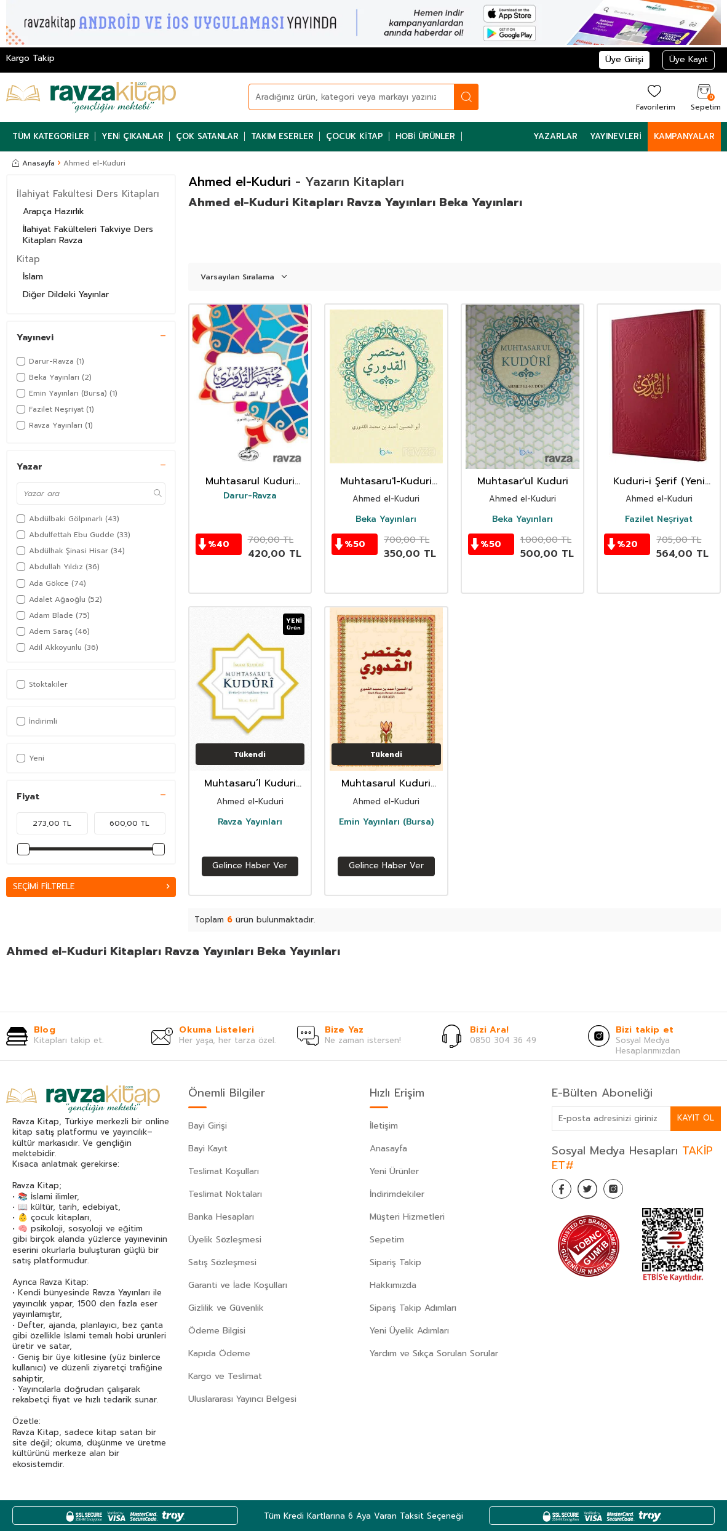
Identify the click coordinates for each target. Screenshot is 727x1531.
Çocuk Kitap (354, 136)
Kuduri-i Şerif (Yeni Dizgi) (659, 481)
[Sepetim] (704, 97)
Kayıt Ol (695, 1118)
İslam (33, 276)
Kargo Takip (30, 58)
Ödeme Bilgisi (216, 1330)
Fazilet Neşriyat (659, 519)
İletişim (384, 1125)
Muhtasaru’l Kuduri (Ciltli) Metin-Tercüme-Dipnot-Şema (250, 783)
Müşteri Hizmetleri (407, 1216)
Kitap (28, 259)
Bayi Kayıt (208, 1148)
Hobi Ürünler (425, 136)
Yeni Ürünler (394, 1171)
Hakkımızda (393, 1285)
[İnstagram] (625, 1191)
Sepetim (387, 1239)
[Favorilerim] (654, 97)
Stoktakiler (42, 684)
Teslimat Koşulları (223, 1171)
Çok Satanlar (207, 136)
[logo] (91, 97)
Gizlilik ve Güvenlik (226, 1307)
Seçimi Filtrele (91, 887)
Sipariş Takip (395, 1262)
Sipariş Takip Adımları (413, 1307)
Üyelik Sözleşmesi (224, 1239)
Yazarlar (555, 136)
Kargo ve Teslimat (225, 1376)
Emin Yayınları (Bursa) (386, 822)
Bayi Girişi (207, 1125)
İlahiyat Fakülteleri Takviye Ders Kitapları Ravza (88, 235)
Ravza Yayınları (250, 822)
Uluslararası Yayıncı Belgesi (242, 1399)
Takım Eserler (282, 136)
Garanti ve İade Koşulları (237, 1285)
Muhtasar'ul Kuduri (522, 481)
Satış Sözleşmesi (222, 1262)
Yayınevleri (616, 136)
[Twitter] (594, 1191)
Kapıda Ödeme (219, 1353)
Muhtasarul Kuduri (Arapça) (250, 481)
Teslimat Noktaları (225, 1194)
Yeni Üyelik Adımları (409, 1330)
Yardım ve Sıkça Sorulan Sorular (434, 1353)
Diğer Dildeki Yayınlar (66, 294)
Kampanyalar (684, 136)
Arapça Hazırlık (53, 211)
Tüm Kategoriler (50, 136)
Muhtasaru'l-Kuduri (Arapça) (386, 481)
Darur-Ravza (250, 496)
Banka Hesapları (221, 1216)
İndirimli (37, 721)
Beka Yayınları (386, 519)
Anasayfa (33, 163)
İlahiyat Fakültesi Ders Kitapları (88, 194)
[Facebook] (564, 1191)
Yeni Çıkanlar (132, 136)
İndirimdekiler (397, 1194)
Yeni (30, 758)
